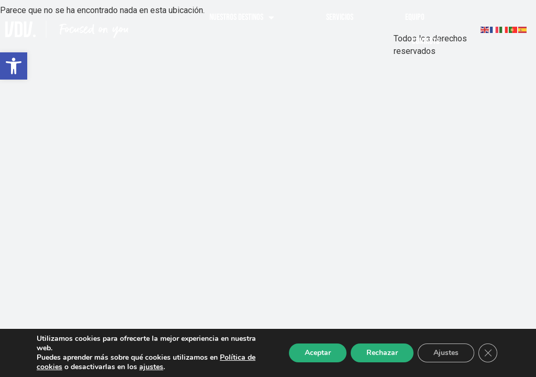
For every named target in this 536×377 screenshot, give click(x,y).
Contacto (426, 41)
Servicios (339, 17)
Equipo (415, 17)
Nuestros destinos (241, 17)
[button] (13, 66)
